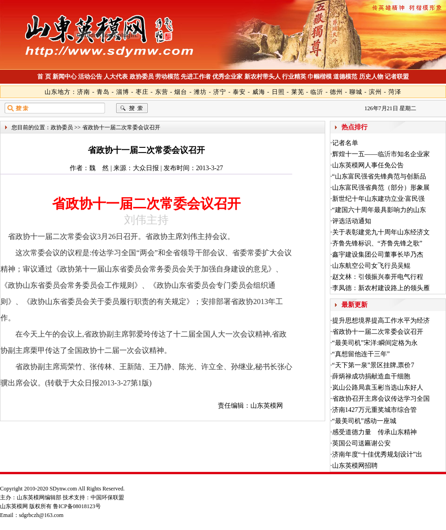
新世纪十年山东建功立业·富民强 (378, 198)
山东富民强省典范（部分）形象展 (381, 187)
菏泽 (394, 91)
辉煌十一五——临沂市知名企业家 (381, 154)
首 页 (44, 76)
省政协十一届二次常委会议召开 (377, 331)
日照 (278, 91)
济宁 (219, 91)
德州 (336, 91)
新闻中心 (64, 76)
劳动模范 (167, 76)
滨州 (375, 91)
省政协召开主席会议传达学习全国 (381, 398)
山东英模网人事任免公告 (368, 165)
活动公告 (90, 76)
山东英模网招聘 (355, 465)
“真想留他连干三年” (361, 354)
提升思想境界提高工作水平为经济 (381, 320)
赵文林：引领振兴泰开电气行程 (377, 276)
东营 (161, 91)
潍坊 (200, 91)
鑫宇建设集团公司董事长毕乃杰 (377, 254)
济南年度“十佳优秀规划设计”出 (377, 454)
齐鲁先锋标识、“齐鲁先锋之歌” (377, 243)
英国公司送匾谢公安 (361, 443)
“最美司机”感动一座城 (364, 420)
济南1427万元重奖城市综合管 (374, 409)
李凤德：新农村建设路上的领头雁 (381, 288)
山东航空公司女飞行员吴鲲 (371, 265)
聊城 (355, 91)
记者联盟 (397, 76)
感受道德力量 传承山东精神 (374, 432)
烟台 (180, 91)
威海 (258, 91)
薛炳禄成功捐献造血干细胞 (371, 376)
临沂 (316, 91)
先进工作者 (196, 76)
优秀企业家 (227, 76)
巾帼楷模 (320, 76)
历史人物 (371, 76)
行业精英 (294, 76)
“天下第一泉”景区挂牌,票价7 (373, 365)
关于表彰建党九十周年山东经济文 (381, 232)
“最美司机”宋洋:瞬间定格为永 (375, 342)
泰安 (239, 91)
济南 (83, 91)
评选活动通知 (351, 221)
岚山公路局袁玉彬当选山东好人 (377, 387)
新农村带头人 (262, 76)
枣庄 (142, 91)
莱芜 (297, 91)
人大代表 (116, 76)
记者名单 (345, 142)
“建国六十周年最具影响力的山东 (379, 209)
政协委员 (142, 76)
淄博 (122, 91)
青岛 (103, 91)
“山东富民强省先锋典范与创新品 (379, 176)
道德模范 (345, 76)
